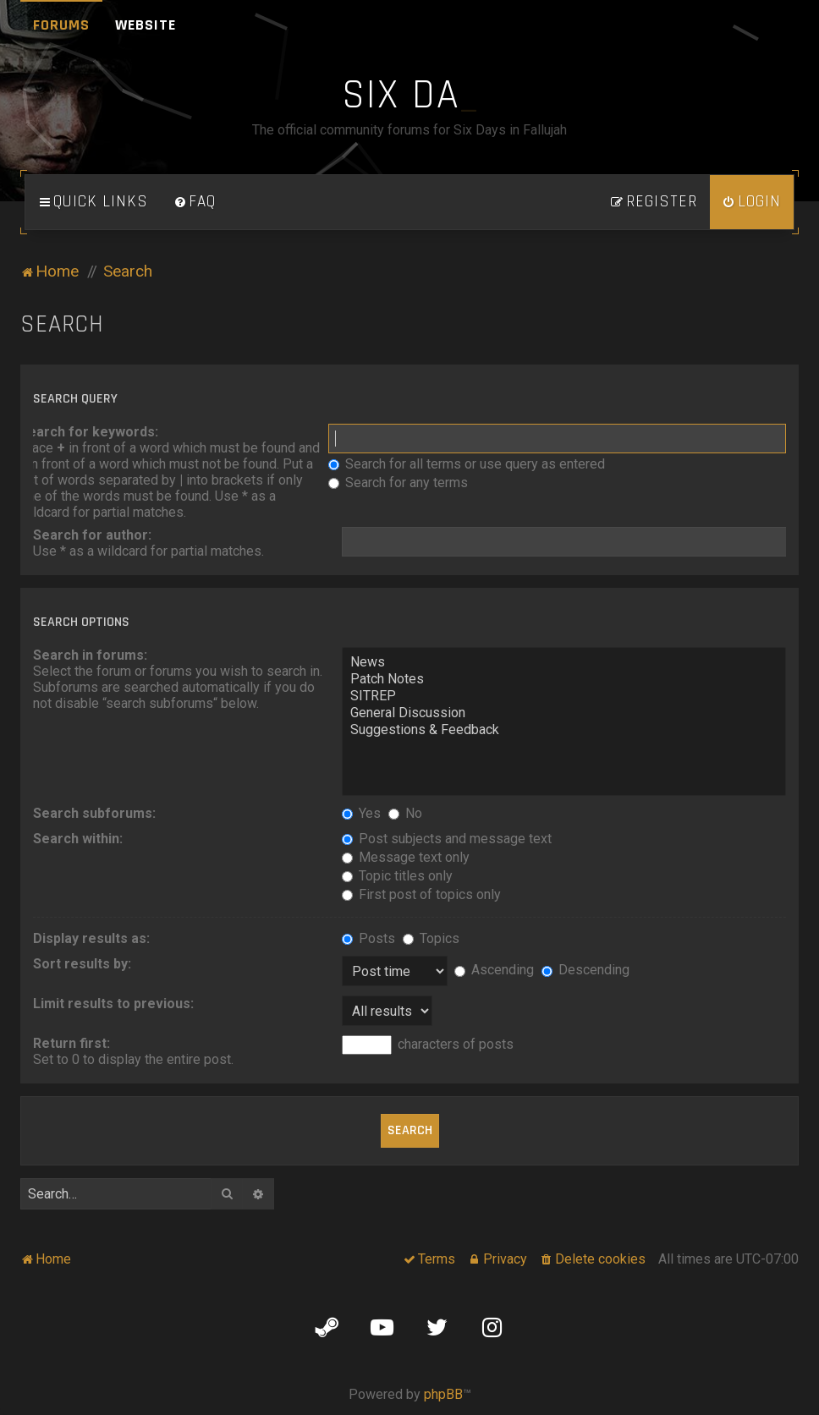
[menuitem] (194, 202)
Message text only (406, 857)
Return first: (71, 1043)
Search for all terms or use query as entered (466, 464)
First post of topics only (421, 894)
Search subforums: (94, 813)
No (405, 813)
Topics (431, 938)
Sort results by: (82, 964)
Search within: (78, 839)
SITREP (564, 696)
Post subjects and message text (447, 839)
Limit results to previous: (113, 1003)
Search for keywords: (88, 432)
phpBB (443, 1394)
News (564, 662)
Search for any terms (398, 482)
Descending (585, 970)
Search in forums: (90, 655)
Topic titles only (397, 876)
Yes (361, 813)
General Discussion (564, 713)
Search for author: (92, 535)
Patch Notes (564, 679)
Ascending (494, 970)
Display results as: (91, 938)
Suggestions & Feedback (564, 729)
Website (145, 25)
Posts (368, 938)
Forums (61, 25)
